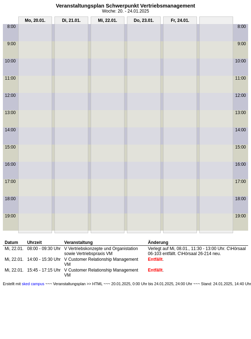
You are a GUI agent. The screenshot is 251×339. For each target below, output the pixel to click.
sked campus (33, 284)
